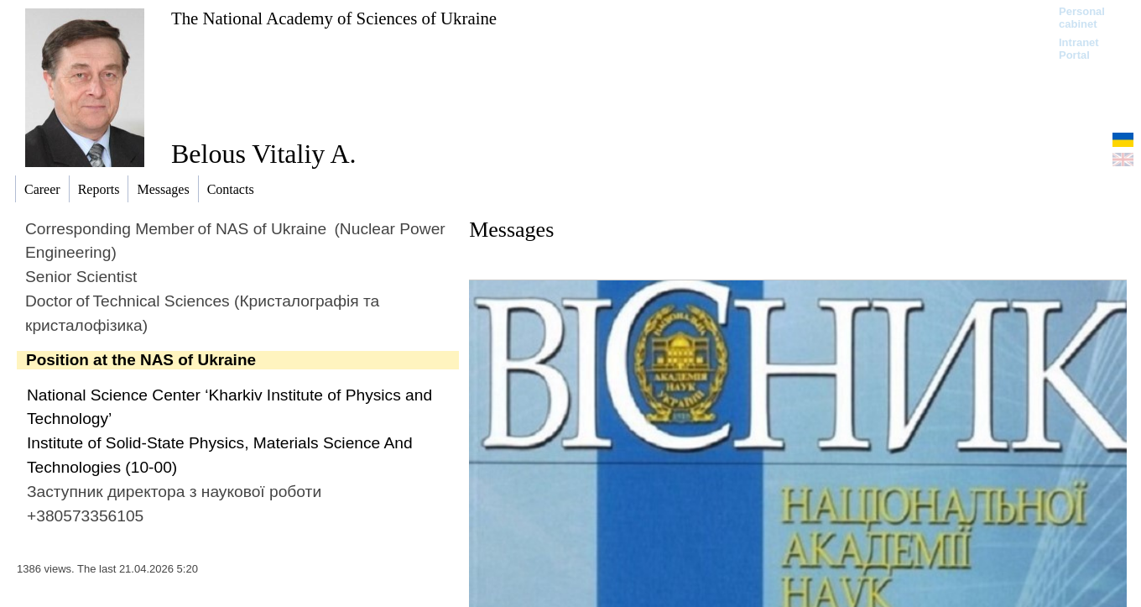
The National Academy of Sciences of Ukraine (334, 18)
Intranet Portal (1079, 48)
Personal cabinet (1082, 17)
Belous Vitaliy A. (264, 154)
